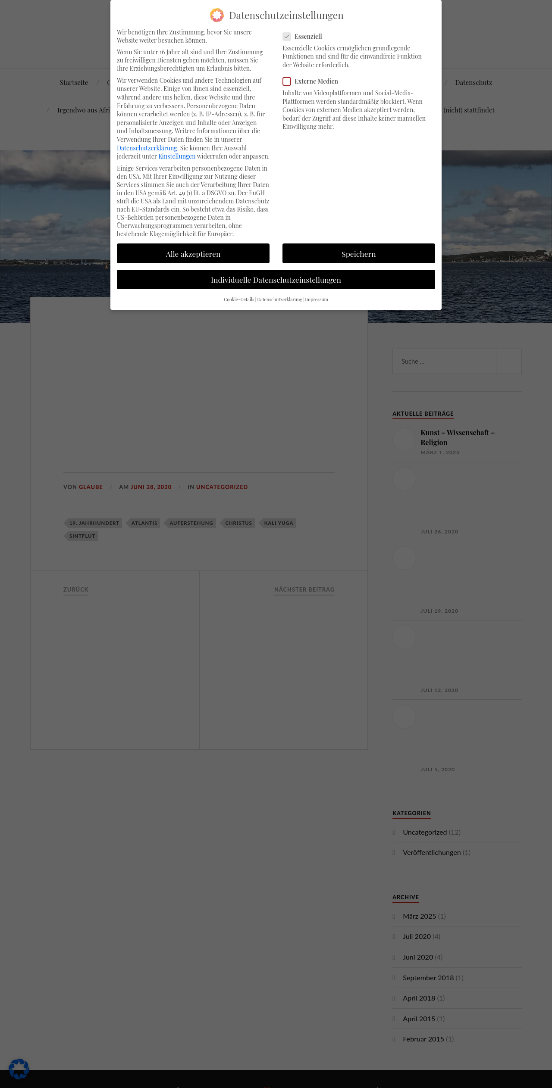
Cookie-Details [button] (239, 299)
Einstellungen (176, 156)
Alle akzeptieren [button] (193, 254)
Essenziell (305, 36)
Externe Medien (313, 81)
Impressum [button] (316, 299)
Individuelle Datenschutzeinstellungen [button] (276, 279)
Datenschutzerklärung (147, 148)
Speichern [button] (359, 254)
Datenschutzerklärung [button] (279, 299)
